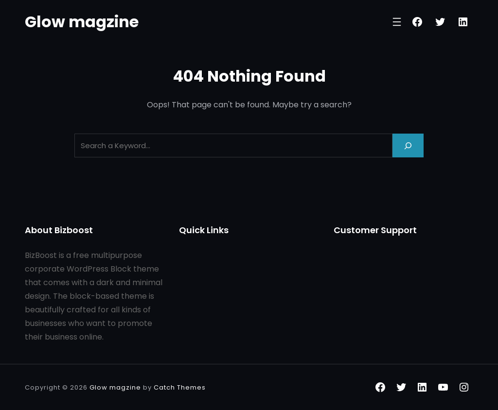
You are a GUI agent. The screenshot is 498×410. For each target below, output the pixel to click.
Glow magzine (82, 22)
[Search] (408, 145)
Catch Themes (180, 387)
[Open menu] (397, 22)
